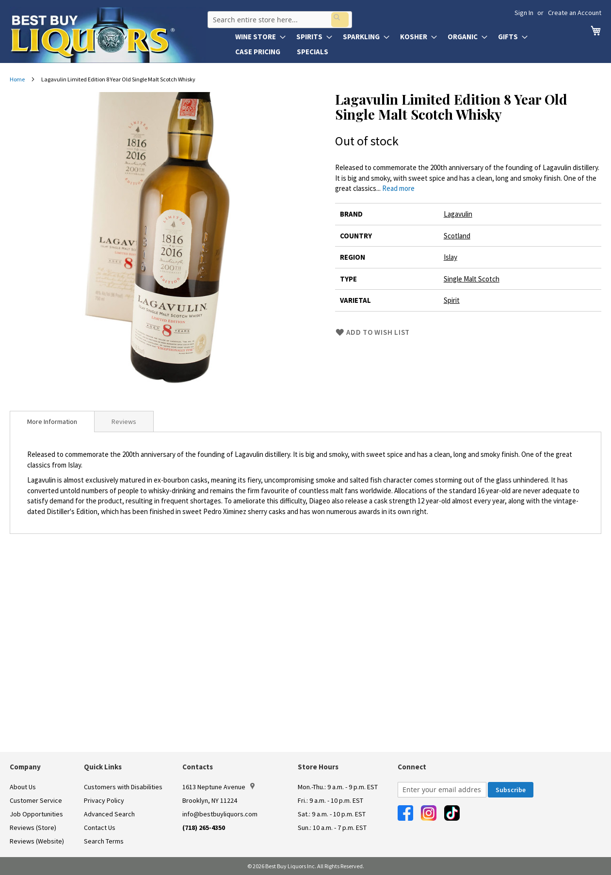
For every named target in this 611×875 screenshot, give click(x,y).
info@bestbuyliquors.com (219, 814)
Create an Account (574, 12)
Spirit (452, 300)
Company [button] (25, 766)
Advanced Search (109, 814)
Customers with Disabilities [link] (123, 786)
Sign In (524, 12)
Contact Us (99, 827)
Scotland (457, 235)
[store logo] (108, 35)
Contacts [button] (197, 766)
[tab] (52, 421)
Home (17, 79)
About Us (23, 786)
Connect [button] (412, 766)
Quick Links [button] (103, 766)
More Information (52, 421)
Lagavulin (458, 214)
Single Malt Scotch (471, 278)
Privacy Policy (104, 800)
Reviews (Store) (33, 827)
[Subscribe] (510, 789)
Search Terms (104, 841)
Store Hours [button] (318, 766)
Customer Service (36, 800)
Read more (398, 188)
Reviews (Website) (37, 841)
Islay (450, 257)
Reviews (124, 421)
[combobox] (278, 16)
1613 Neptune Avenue (218, 786)
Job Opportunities (36, 814)
